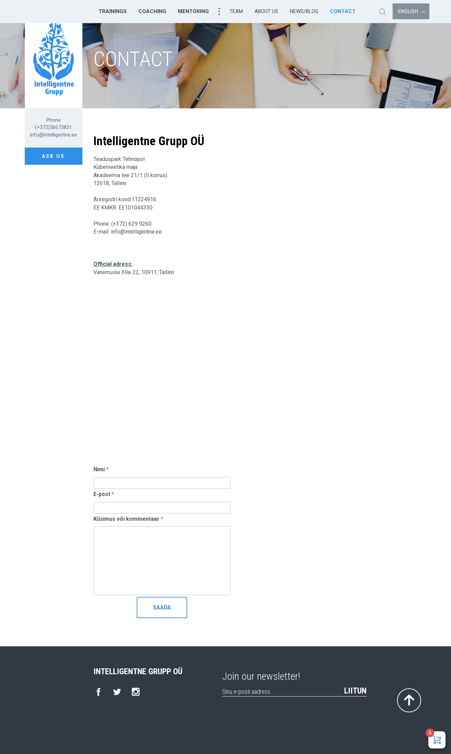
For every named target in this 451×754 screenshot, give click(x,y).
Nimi (101, 469)
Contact (343, 11)
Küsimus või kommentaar (128, 519)
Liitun (355, 691)
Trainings (113, 11)
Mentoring (193, 11)
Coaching (152, 11)
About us (266, 11)
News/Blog (304, 11)
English (411, 11)
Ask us (53, 156)
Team (236, 11)
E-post (103, 494)
